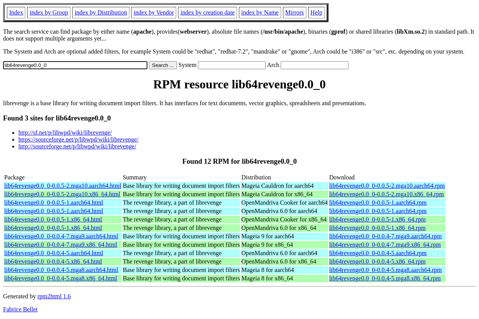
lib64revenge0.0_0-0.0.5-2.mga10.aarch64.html (62, 185)
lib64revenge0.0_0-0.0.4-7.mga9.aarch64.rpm (385, 236)
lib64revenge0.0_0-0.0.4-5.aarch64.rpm (378, 253)
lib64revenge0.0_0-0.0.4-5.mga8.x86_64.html (60, 278)
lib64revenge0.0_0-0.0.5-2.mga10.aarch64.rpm (387, 185)
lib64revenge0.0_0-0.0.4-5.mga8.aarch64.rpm (385, 270)
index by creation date (207, 12)
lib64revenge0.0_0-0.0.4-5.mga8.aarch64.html (61, 270)
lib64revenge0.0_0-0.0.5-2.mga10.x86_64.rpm (386, 194)
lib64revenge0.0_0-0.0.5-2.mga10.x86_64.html (62, 194)
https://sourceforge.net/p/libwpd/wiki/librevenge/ (78, 139)
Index (16, 12)
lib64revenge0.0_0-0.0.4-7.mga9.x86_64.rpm (385, 244)
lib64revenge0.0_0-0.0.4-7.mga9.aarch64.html (61, 236)
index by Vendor (154, 12)
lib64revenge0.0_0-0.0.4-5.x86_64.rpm (377, 261)
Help (316, 12)
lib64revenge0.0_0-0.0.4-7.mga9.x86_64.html (60, 244)
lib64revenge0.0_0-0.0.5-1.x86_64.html (53, 219)
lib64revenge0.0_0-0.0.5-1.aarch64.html (53, 202)
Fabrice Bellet (20, 309)
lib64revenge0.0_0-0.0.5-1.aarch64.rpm (378, 202)
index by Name (260, 12)
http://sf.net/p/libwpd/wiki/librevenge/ (65, 132)
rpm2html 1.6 (54, 296)
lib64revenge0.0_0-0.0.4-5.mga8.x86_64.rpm (385, 278)
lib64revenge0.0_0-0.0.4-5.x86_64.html (53, 261)
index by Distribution (101, 12)
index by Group (48, 12)
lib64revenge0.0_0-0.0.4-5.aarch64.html (53, 253)
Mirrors (294, 12)
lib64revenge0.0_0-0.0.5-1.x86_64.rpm (377, 219)
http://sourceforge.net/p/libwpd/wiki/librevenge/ (77, 146)
